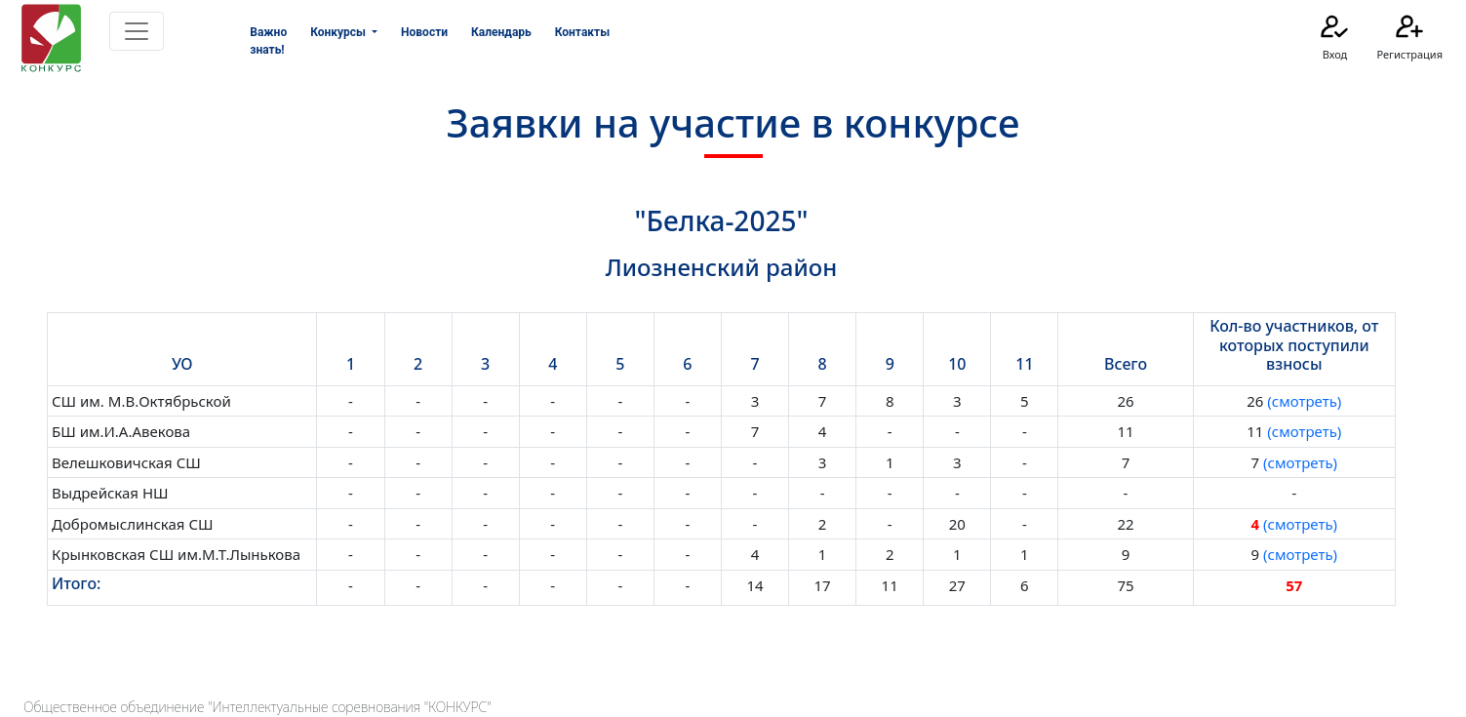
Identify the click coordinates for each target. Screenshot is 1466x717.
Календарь (501, 32)
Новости (424, 32)
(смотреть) (1302, 401)
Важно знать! (268, 41)
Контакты (582, 32)
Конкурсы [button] (339, 32)
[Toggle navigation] (136, 31)
